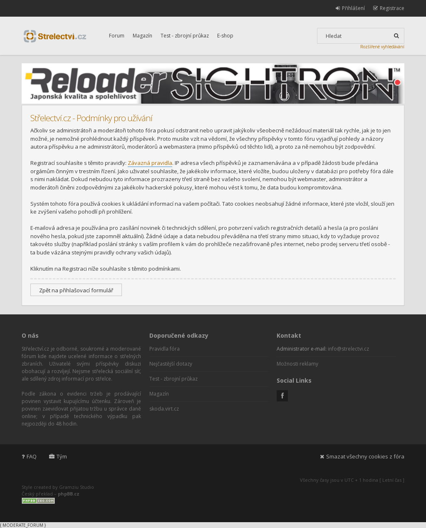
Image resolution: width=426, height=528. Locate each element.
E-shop (225, 35)
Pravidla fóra (164, 348)
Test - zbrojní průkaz (185, 35)
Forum (116, 35)
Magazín (142, 35)
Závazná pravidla (150, 163)
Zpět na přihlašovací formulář (76, 290)
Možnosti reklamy (297, 363)
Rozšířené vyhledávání (382, 47)
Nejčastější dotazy (170, 363)
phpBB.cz (68, 494)
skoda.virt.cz (164, 408)
